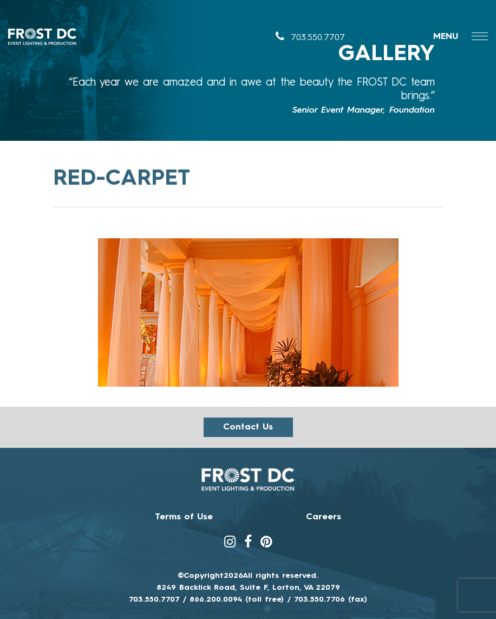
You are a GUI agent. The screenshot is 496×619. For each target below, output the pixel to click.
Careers (323, 517)
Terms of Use (184, 517)
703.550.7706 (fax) (330, 599)
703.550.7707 (310, 38)
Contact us (248, 427)
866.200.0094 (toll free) (237, 599)
